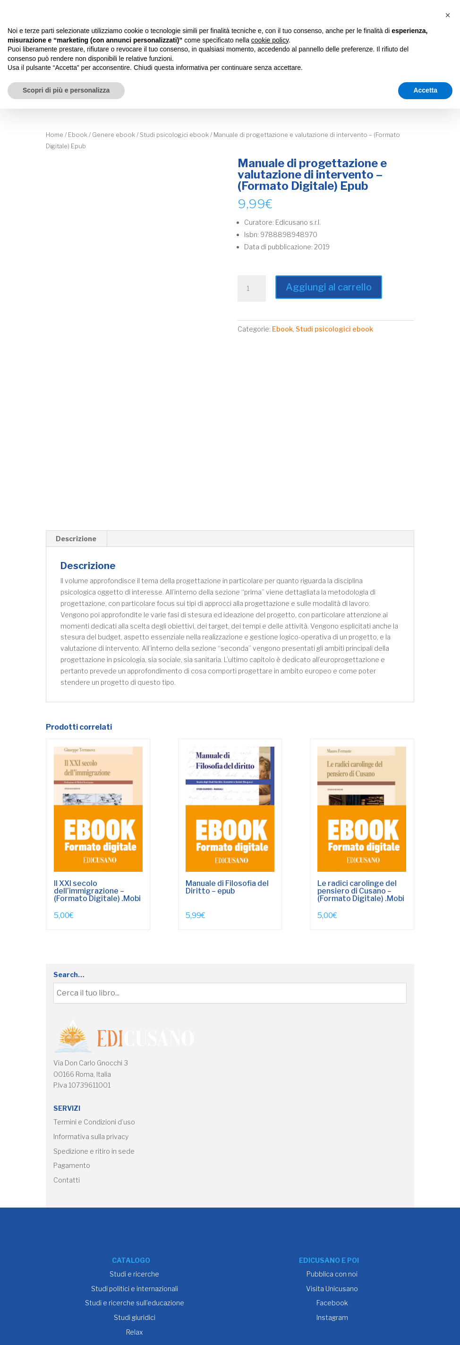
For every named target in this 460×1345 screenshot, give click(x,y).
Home (54, 134)
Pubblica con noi (332, 1274)
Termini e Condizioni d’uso (94, 1122)
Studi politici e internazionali (134, 1289)
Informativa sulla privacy (90, 1136)
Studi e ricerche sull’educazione (134, 1303)
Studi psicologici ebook (174, 134)
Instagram (332, 1317)
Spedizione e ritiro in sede (94, 1151)
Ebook (77, 134)
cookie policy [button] (270, 40)
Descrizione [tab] (76, 539)
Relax (134, 1332)
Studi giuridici (134, 1317)
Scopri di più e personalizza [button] (66, 90)
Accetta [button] (425, 90)
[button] (447, 15)
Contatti (66, 1180)
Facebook (332, 1303)
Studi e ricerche (134, 1274)
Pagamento (71, 1165)
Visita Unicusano (332, 1289)
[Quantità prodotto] (252, 288)
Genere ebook (113, 134)
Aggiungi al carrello (329, 287)
